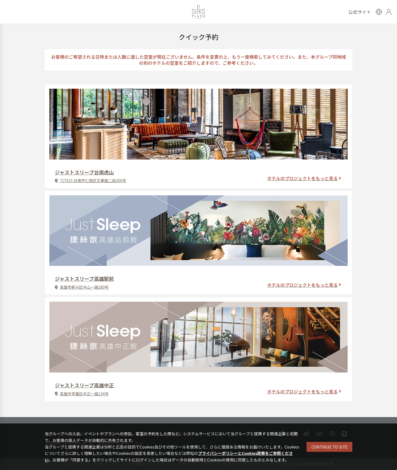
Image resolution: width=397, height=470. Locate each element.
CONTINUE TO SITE (329, 447)
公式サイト (359, 12)
